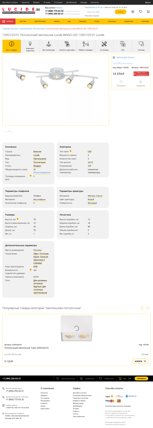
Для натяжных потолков (40, 282)
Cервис (77, 388)
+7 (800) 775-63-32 (62, 11)
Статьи (75, 414)
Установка (58, 2)
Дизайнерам (71, 2)
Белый (91, 199)
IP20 (35, 266)
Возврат (36, 2)
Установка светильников (82, 395)
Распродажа (45, 401)
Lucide (36, 155)
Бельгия (37, 151)
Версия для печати (125, 58)
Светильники (26, 28)
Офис (36, 253)
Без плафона (39, 199)
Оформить (141, 378)
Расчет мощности (41, 172)
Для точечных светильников (40, 289)
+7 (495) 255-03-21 (62, 13)
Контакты (95, 2)
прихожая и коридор (39, 261)
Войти (148, 2)
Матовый (92, 203)
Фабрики (44, 395)
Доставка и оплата (10, 2)
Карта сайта (45, 408)
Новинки (44, 403)
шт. (123, 378)
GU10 (90, 162)
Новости (76, 411)
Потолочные (39, 28)
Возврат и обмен (79, 401)
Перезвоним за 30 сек (94, 7)
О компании (47, 388)
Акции (43, 406)
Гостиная (44, 253)
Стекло (99, 195)
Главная (6, 28)
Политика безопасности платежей (118, 406)
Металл (91, 195)
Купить (140, 361)
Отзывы (47, 2)
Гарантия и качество (80, 398)
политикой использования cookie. (119, 417)
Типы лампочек (79, 416)
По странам (45, 398)
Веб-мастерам (78, 403)
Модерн (37, 166)
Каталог (7, 21)
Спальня (44, 256)
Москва (59, 8)
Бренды (84, 2)
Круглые (37, 286)
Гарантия (25, 2)
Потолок (37, 250)
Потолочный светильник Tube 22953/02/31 (26, 347)
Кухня (36, 256)
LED (89, 151)
